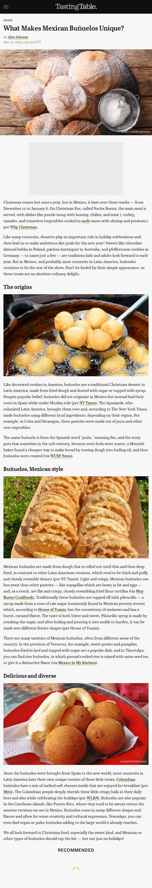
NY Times (87, 402)
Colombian (125, 779)
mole (86, 220)
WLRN (92, 797)
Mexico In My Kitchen (77, 662)
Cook (8, 20)
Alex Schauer (18, 36)
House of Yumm (52, 609)
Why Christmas (23, 226)
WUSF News (60, 455)
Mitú (7, 791)
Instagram (140, 555)
